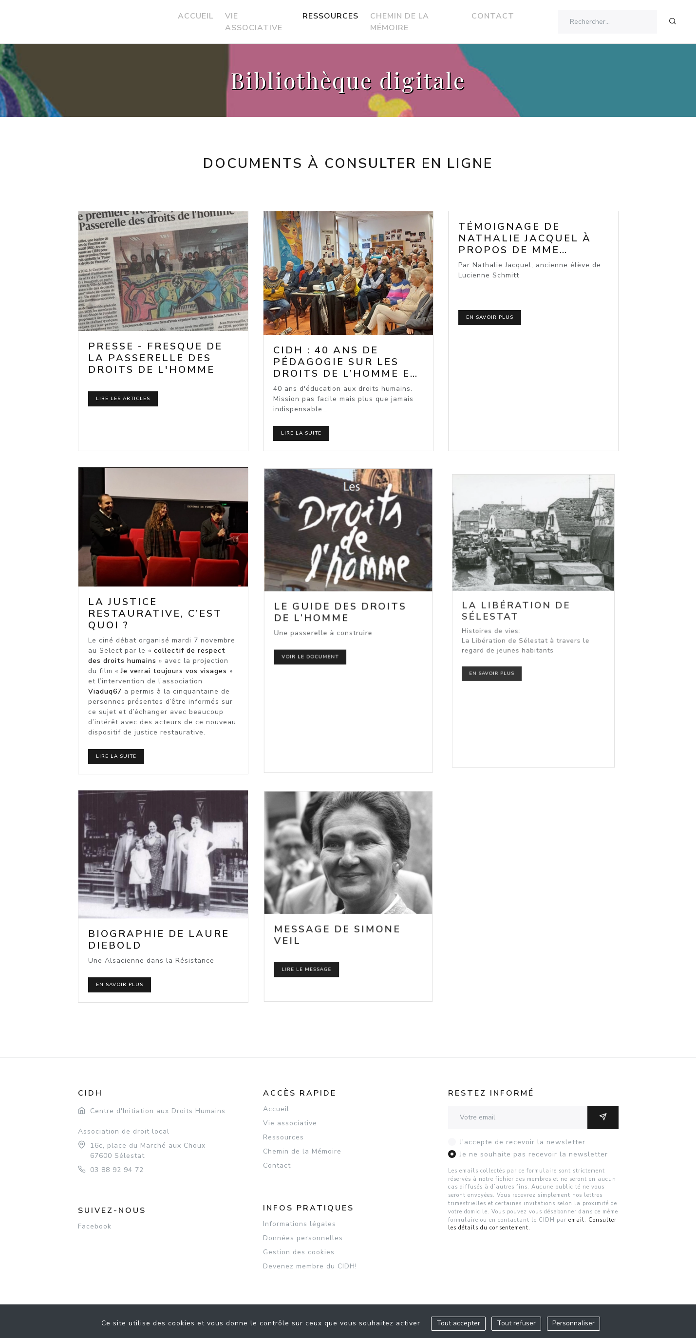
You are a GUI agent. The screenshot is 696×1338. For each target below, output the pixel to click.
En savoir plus (489, 317)
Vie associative (253, 22)
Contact (492, 16)
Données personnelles (303, 1238)
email (576, 1220)
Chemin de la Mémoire (399, 22)
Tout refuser (516, 1323)
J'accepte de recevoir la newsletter (522, 1142)
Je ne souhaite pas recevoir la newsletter (534, 1154)
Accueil (195, 16)
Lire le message (322, 945)
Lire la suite (301, 433)
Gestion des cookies (299, 1252)
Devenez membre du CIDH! (310, 1266)
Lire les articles (123, 398)
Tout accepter (458, 1323)
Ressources (330, 16)
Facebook (95, 1226)
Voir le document (324, 646)
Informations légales (299, 1223)
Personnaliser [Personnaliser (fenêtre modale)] (573, 1323)
